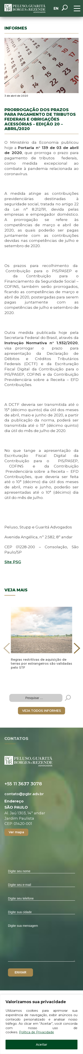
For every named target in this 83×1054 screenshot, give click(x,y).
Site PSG (12, 562)
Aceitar (41, 1045)
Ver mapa (16, 832)
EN (56, 8)
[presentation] (6, 648)
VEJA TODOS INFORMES (41, 711)
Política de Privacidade (36, 1032)
